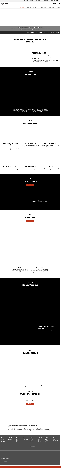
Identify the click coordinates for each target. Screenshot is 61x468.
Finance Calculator (32, 446)
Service (39, 439)
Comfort (44, 32)
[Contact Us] (28, 0)
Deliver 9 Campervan (26, 439)
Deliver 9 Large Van (18, 441)
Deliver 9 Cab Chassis (18, 442)
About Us (46, 440)
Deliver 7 (17, 439)
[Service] (30, 467)
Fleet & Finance (51, 7)
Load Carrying (32, 32)
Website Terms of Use (55, 440)
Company (58, 7)
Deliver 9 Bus (10, 439)
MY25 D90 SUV (3, 441)
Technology (48, 32)
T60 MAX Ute (2, 439)
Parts (38, 440)
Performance (40, 32)
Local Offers (32, 442)
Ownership (52, 32)
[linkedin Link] (57, 0)
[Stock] (10, 467)
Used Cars (31, 440)
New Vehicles (22, 7)
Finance (31, 445)
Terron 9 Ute (2, 440)
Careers (46, 441)
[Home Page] (5, 4)
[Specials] (51, 467)
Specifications (58, 32)
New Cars (31, 439)
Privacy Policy (54, 439)
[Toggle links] (4, 461)
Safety (36, 32)
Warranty (39, 442)
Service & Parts (43, 7)
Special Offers (35, 7)
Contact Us (46, 439)
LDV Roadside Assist (40, 441)
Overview (28, 32)
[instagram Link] (59, 0)
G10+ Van (17, 440)
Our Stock (29, 7)
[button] (12, 413)
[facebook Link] (56, 0)
